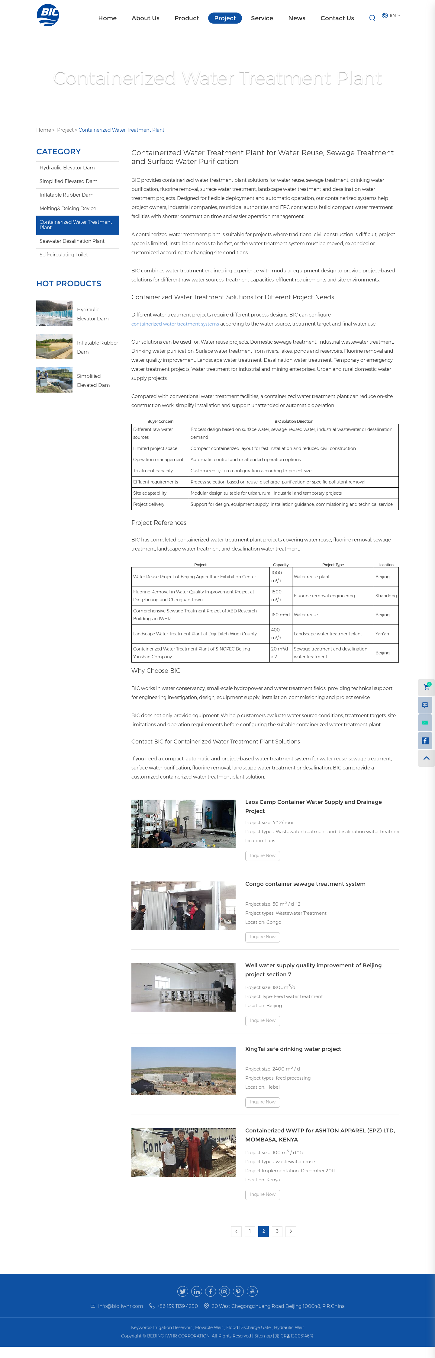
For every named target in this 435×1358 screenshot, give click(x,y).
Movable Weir (209, 1338)
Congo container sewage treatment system (305, 885)
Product (187, 18)
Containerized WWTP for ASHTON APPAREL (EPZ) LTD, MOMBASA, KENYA (320, 1144)
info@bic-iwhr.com (120, 1317)
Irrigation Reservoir (172, 1338)
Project (225, 18)
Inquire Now (263, 856)
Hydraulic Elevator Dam (67, 168)
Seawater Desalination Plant (72, 241)
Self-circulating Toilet (64, 255)
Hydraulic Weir (289, 1338)
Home (107, 18)
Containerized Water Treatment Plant (121, 130)
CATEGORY (60, 151)
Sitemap (263, 1347)
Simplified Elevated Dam (69, 181)
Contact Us (337, 18)
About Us (146, 18)
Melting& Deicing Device (68, 208)
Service (262, 18)
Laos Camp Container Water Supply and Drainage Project (313, 806)
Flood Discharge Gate (248, 1338)
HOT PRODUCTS (71, 283)
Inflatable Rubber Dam (67, 195)
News (296, 18)
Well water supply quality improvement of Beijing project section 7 (313, 974)
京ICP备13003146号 (294, 1347)
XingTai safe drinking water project (293, 1055)
